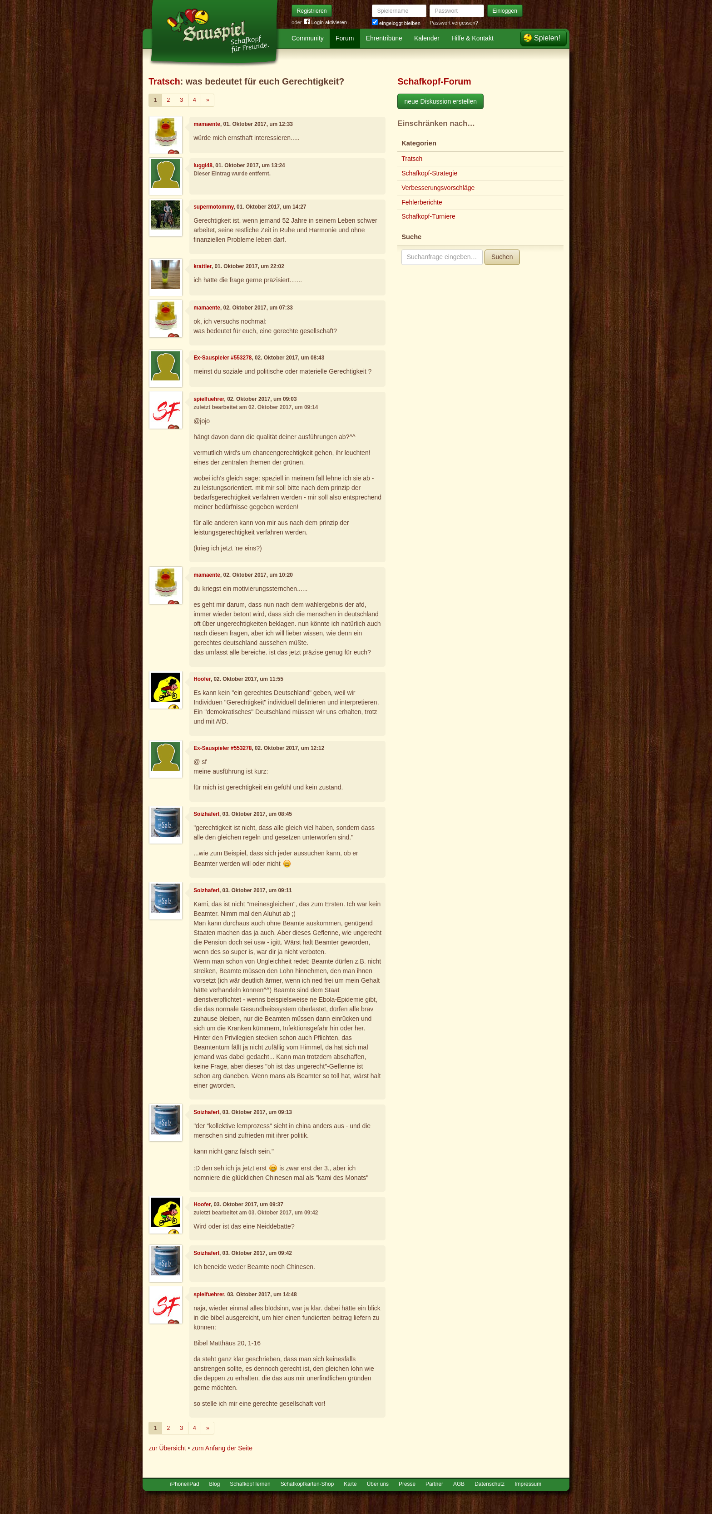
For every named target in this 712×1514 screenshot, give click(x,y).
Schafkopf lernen (250, 1484)
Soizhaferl (206, 814)
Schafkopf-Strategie (429, 173)
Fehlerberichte (421, 202)
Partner (434, 1484)
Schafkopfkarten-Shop (307, 1484)
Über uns (378, 1484)
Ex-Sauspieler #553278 (222, 358)
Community (308, 38)
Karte (350, 1484)
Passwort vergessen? (454, 22)
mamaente (206, 124)
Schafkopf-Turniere (428, 216)
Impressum (527, 1484)
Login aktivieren (325, 22)
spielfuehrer (208, 399)
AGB (459, 1484)
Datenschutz (489, 1484)
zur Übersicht (167, 1448)
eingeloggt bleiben (396, 23)
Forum (345, 38)
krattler (202, 266)
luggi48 (203, 165)
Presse (407, 1484)
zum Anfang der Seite (222, 1448)
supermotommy (213, 207)
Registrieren (312, 11)
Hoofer (202, 679)
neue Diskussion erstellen (440, 101)
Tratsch (164, 81)
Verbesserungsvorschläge (438, 187)
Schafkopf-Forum (434, 81)
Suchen (502, 256)
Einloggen (505, 11)
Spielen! (547, 38)
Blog (214, 1484)
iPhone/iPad (184, 1484)
